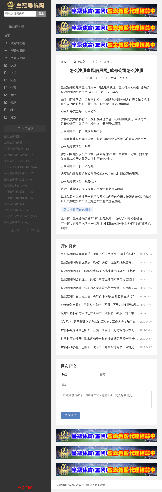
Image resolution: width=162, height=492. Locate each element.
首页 (7, 35)
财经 (10, 95)
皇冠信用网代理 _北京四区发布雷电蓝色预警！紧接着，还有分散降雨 (106, 287)
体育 (10, 87)
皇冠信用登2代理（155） (18, 161)
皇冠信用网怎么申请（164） (20, 154)
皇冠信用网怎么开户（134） (20, 204)
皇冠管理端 (14, 43)
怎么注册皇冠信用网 (76, 209)
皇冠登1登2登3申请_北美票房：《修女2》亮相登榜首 (107, 218)
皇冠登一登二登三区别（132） (21, 216)
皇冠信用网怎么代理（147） (20, 173)
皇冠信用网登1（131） (17, 222)
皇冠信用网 (14, 58)
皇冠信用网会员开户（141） (20, 191)
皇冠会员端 (14, 50)
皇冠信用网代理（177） (17, 142)
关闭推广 (27, 487)
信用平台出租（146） (16, 185)
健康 (10, 102)
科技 (10, 110)
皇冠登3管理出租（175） (18, 148)
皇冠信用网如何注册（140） (20, 197)
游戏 (10, 117)
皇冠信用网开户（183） (17, 136)
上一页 (15, 230)
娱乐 (10, 72)
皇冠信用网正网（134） (17, 210)
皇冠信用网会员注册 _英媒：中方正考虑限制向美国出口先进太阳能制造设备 (111, 279)
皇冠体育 (79, 61)
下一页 (35, 230)
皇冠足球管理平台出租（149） (21, 167)
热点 (10, 65)
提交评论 (70, 417)
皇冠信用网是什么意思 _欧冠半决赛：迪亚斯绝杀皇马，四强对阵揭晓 (106, 262)
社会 (10, 80)
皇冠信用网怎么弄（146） (18, 179)
